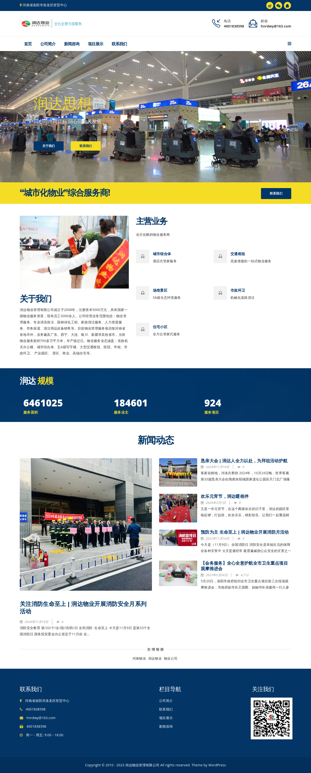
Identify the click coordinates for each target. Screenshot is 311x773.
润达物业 (155, 658)
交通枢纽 (238, 254)
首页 (28, 44)
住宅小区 (160, 327)
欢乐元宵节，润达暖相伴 (225, 496)
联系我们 (119, 44)
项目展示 (95, 44)
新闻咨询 (71, 44)
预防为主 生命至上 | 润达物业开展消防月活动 (245, 532)
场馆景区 (160, 290)
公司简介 (47, 44)
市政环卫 (238, 290)
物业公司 (170, 658)
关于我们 (48, 146)
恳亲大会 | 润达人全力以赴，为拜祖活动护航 (244, 460)
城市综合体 (162, 254)
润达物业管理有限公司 (142, 765)
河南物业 (139, 658)
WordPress (217, 765)
